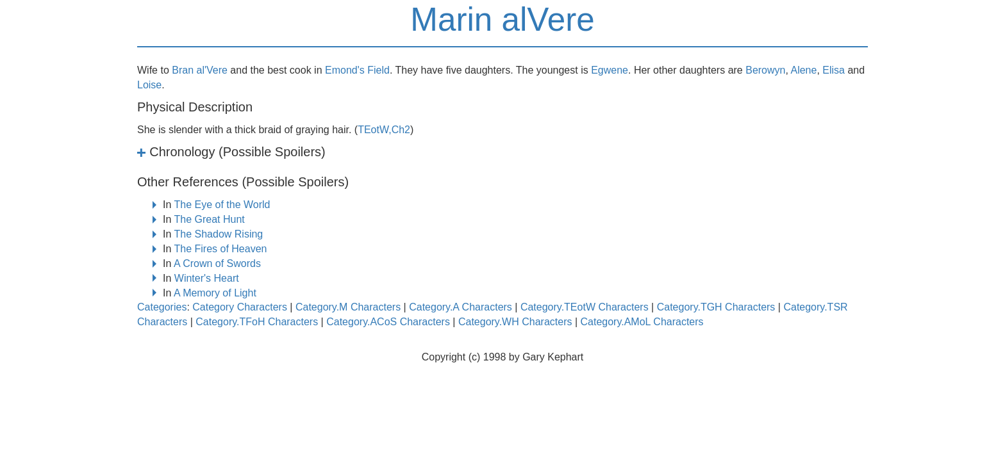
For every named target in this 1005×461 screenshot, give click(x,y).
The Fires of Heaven (220, 248)
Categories (162, 307)
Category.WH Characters (515, 321)
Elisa (833, 70)
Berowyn (765, 70)
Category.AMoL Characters (642, 321)
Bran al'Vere (200, 70)
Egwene (609, 70)
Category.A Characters (460, 307)
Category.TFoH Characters (256, 321)
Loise (149, 84)
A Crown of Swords (217, 263)
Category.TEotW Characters (584, 307)
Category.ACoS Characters (388, 321)
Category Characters (239, 307)
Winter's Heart (206, 278)
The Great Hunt (209, 219)
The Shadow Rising (218, 234)
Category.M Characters (348, 307)
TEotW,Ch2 (384, 129)
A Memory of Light (215, 292)
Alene (803, 70)
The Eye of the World (222, 204)
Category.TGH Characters (716, 307)
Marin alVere (502, 19)
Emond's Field (357, 70)
